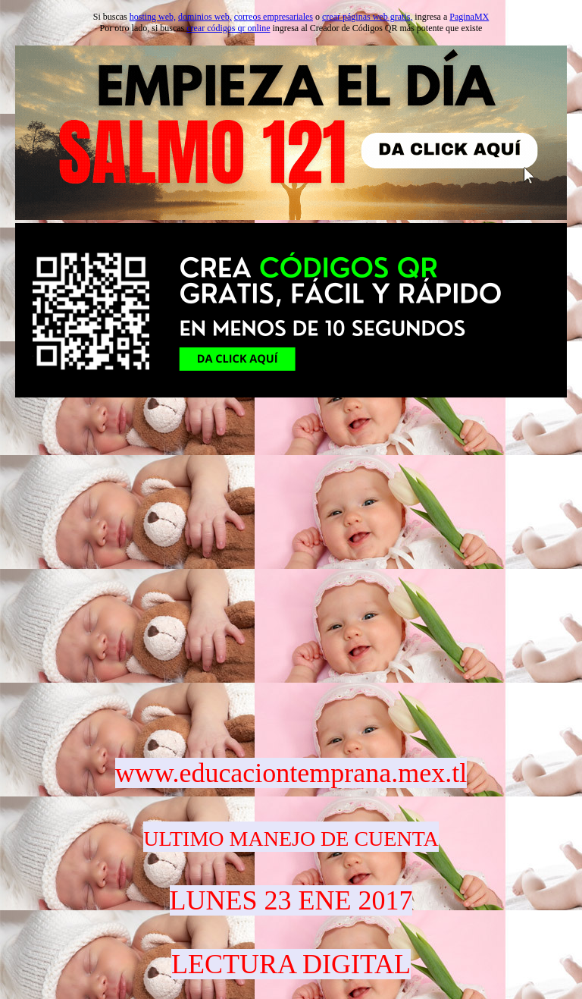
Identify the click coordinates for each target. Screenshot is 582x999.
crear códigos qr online (228, 28)
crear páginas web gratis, (367, 16)
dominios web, (205, 16)
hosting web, (153, 16)
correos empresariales (273, 16)
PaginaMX (469, 16)
